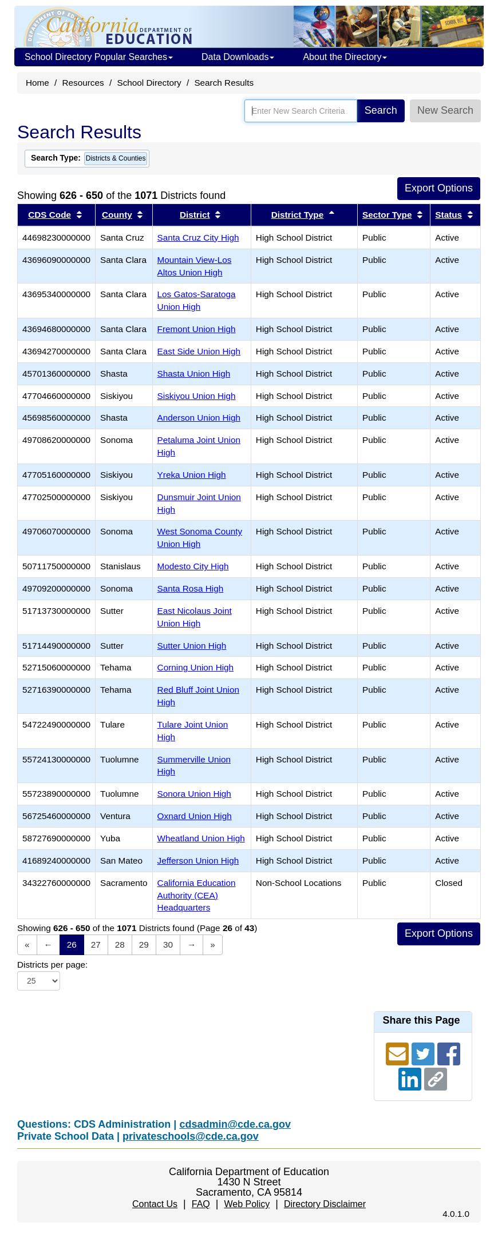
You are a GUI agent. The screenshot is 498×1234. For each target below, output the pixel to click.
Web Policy (247, 1204)
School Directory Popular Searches (99, 57)
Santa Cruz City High (198, 237)
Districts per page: (52, 964)
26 (72, 944)
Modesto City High (193, 566)
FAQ (201, 1204)
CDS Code (49, 214)
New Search (445, 110)
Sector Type (387, 214)
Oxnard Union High (194, 816)
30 (168, 944)
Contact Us (154, 1204)
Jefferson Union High (198, 860)
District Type (297, 214)
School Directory (149, 82)
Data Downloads (237, 57)
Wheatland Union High (201, 838)
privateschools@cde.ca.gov (190, 1136)
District (195, 214)
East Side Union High (198, 351)
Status (448, 214)
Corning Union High (195, 667)
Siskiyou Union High (196, 396)
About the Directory (345, 57)
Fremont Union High (196, 329)
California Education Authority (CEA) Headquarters (196, 895)
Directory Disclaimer (325, 1204)
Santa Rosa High (190, 588)
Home (37, 82)
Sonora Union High (194, 793)
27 (96, 944)
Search (381, 110)
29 (144, 944)
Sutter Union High (192, 645)
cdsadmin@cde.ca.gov (235, 1124)
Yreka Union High (191, 475)
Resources (83, 82)
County (117, 214)
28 (120, 944)
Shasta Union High (194, 373)
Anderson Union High (198, 417)
